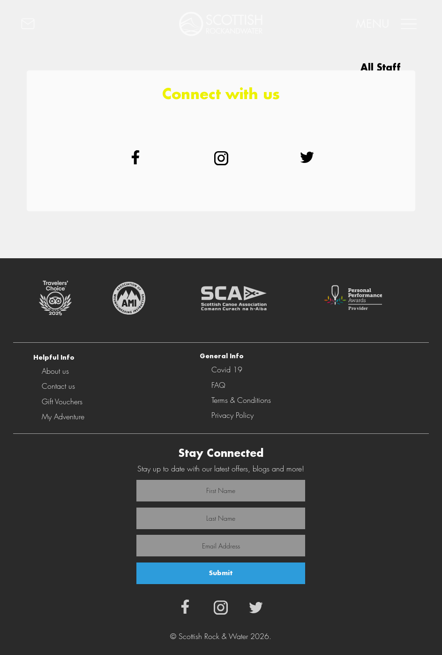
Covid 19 (226, 369)
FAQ (218, 385)
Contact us (58, 386)
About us (55, 371)
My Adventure (63, 416)
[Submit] (220, 573)
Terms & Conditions (241, 400)
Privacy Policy (232, 415)
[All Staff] (364, 68)
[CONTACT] (74, 24)
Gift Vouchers (62, 401)
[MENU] (385, 24)
